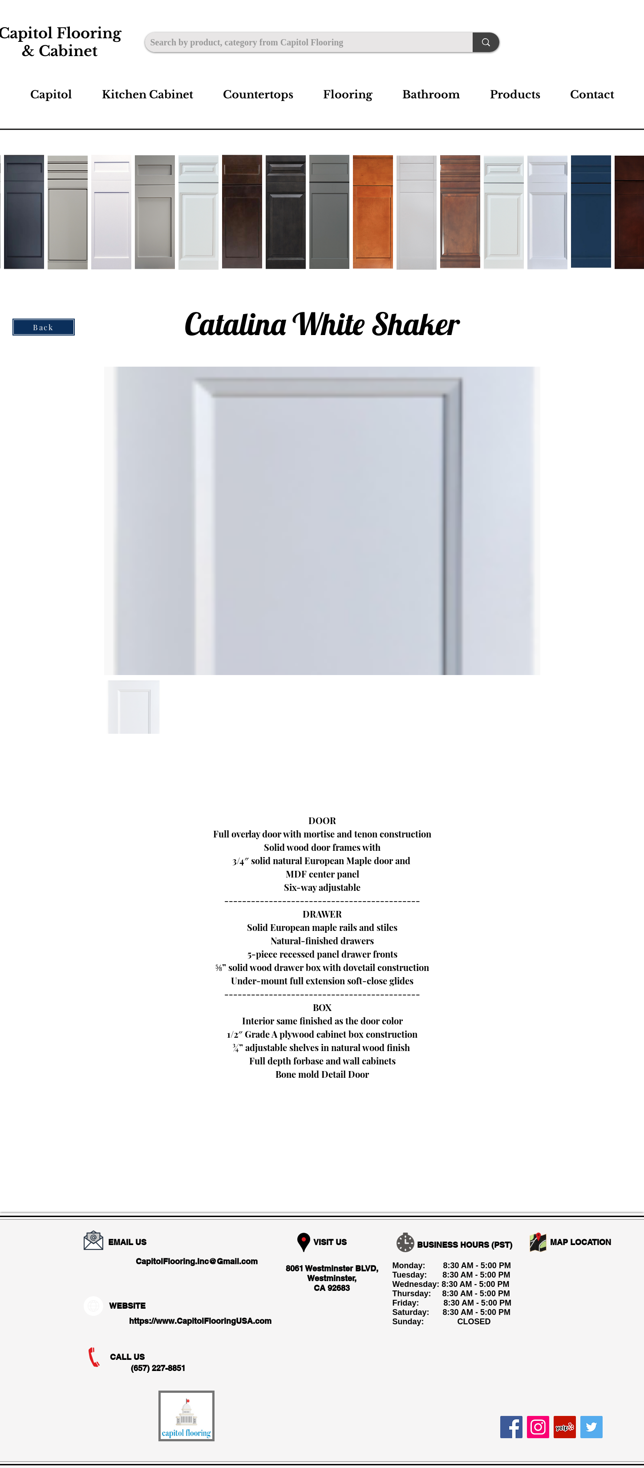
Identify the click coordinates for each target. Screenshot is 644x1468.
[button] (147, 94)
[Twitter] (591, 1427)
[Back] (43, 327)
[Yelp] (565, 1427)
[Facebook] (511, 1427)
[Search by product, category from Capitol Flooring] (302, 42)
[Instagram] (538, 1427)
